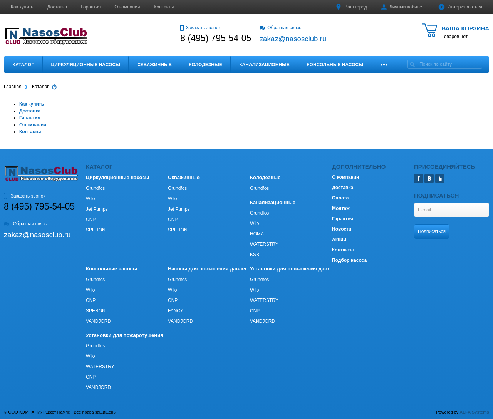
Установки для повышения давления (296, 269)
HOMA (257, 233)
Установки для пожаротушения (124, 335)
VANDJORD (98, 321)
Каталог (23, 64)
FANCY (175, 310)
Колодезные (205, 64)
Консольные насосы (335, 64)
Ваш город (351, 7)
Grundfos (95, 188)
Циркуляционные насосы (85, 64)
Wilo (90, 198)
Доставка (57, 7)
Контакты (164, 7)
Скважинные (154, 64)
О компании (127, 7)
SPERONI (96, 230)
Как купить (22, 7)
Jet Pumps (97, 209)
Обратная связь (281, 27)
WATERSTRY (264, 244)
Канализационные (264, 64)
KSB (254, 254)
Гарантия (91, 7)
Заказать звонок (200, 27)
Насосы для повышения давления (211, 269)
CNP (91, 219)
